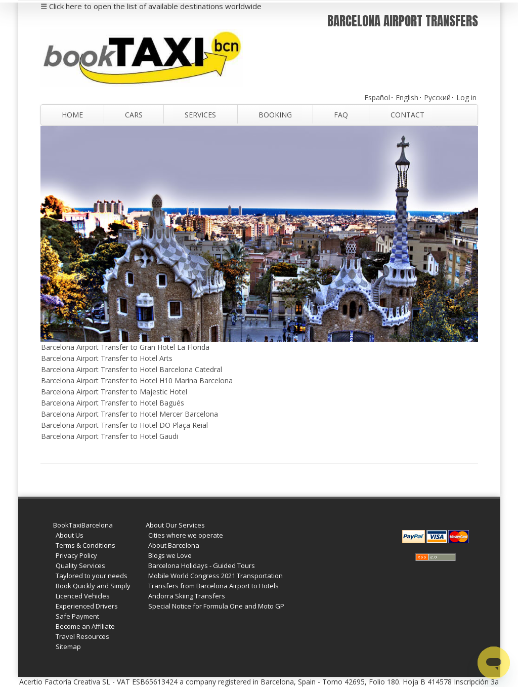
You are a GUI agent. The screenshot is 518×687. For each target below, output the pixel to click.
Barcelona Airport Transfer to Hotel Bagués (112, 403)
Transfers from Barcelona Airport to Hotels (213, 585)
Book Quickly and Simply (93, 585)
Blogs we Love (170, 555)
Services (200, 114)
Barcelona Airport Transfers (402, 21)
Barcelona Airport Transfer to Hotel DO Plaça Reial (124, 425)
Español (377, 97)
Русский (437, 97)
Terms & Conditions (85, 545)
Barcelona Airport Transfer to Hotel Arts (106, 358)
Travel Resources (82, 636)
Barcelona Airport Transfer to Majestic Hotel (114, 391)
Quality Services (80, 565)
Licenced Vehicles (83, 595)
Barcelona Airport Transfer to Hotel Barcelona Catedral (131, 369)
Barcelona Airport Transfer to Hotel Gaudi (109, 436)
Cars (134, 114)
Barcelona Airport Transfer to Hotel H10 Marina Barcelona (137, 380)
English (407, 97)
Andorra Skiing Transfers (186, 595)
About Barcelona (173, 545)
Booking (275, 114)
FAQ (341, 114)
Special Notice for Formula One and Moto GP (216, 606)
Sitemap (68, 646)
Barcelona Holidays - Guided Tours (201, 565)
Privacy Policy (76, 555)
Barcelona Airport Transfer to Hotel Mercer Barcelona (129, 414)
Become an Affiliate (85, 626)
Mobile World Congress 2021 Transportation (215, 575)
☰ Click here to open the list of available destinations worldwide (151, 6)
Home (72, 114)
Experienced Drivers (87, 606)
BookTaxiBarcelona (83, 525)
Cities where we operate (185, 535)
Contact (407, 114)
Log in (466, 97)
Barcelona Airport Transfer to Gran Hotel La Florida (125, 347)
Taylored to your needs (91, 575)
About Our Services (175, 525)
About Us (69, 535)
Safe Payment (77, 616)
